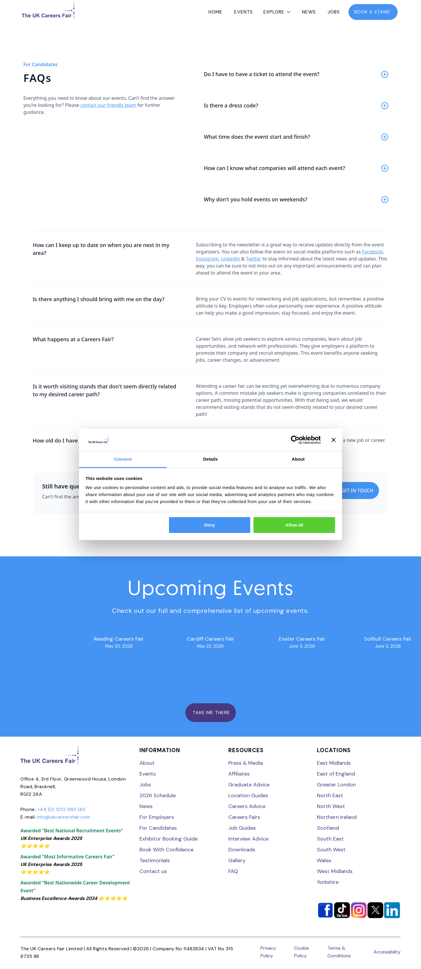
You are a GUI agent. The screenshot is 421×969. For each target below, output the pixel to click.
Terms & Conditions (339, 952)
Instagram (207, 258)
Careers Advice (246, 806)
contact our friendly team (108, 105)
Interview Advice (248, 838)
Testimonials (154, 860)
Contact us (153, 871)
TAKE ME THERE (210, 712)
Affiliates (239, 773)
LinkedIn (231, 258)
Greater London (336, 784)
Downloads (241, 849)
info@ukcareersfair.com (63, 817)
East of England (336, 773)
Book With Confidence (166, 849)
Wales (324, 860)
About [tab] (298, 459)
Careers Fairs (244, 817)
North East (330, 795)
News (309, 12)
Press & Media (245, 762)
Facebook (372, 251)
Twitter (253, 258)
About (147, 762)
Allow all (294, 524)
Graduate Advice (249, 784)
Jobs (333, 12)
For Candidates (158, 827)
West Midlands (335, 871)
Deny (209, 524)
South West (331, 849)
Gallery (237, 860)
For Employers (156, 817)
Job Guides (242, 827)
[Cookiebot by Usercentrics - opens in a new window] (295, 439)
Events (243, 12)
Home (215, 12)
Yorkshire (328, 882)
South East (330, 838)
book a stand (373, 12)
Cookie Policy (301, 952)
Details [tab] (210, 459)
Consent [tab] (123, 459)
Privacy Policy (268, 952)
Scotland (328, 827)
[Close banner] (334, 440)
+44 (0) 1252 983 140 (61, 809)
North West (331, 806)
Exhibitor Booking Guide (168, 838)
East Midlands (334, 762)
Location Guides (248, 795)
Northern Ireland (337, 817)
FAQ (233, 871)
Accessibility (387, 952)
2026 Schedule (157, 795)
